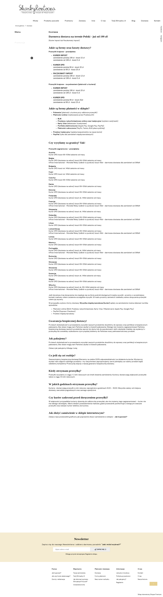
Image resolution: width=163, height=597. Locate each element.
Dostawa (98, 573)
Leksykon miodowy (122, 573)
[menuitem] (35, 21)
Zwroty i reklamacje (58, 579)
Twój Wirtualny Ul (79, 576)
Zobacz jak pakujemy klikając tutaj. (63, 348)
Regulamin (119, 582)
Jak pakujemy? (121, 579)
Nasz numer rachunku (102, 579)
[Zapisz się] (100, 549)
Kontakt (140, 573)
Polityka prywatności (123, 576)
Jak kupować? (121, 417)
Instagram (161, 38)
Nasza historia (142, 579)
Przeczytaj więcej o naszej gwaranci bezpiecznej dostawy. (90, 363)
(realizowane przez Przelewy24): (73, 115)
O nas (140, 576)
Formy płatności (100, 576)
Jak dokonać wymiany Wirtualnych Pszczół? (80, 580)
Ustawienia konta (79, 585)
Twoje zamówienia (79, 573)
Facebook (161, 29)
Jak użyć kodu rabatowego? (61, 576)
